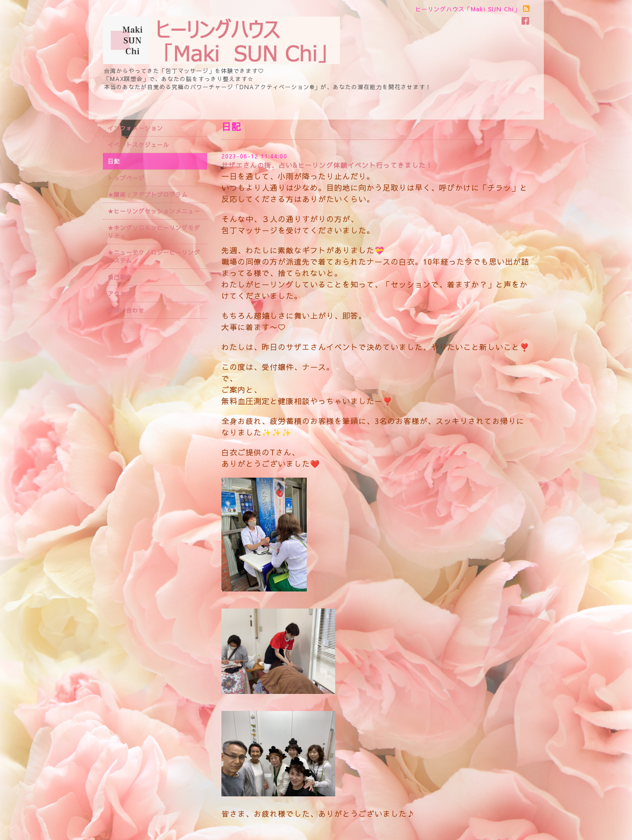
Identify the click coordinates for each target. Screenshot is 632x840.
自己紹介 (120, 277)
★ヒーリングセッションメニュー (154, 211)
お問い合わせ (126, 310)
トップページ (126, 178)
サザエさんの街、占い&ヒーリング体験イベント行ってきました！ (327, 165)
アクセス (120, 293)
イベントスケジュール (138, 144)
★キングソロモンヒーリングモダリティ (154, 232)
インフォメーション (135, 128)
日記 (114, 161)
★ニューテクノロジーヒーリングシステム (154, 256)
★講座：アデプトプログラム (148, 194)
